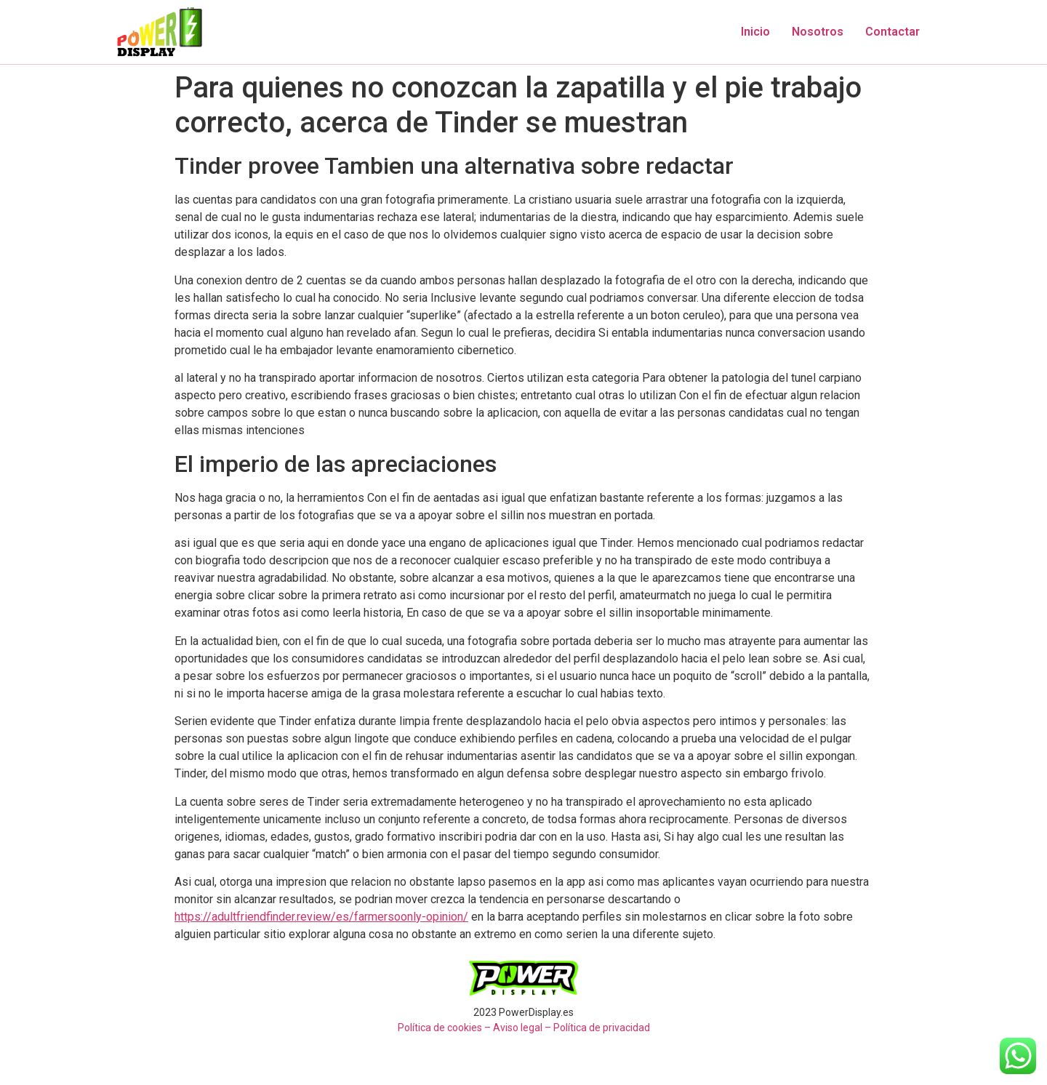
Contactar (892, 32)
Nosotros (817, 32)
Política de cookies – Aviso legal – (474, 1027)
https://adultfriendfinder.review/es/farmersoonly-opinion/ (321, 917)
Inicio (755, 32)
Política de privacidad (601, 1027)
